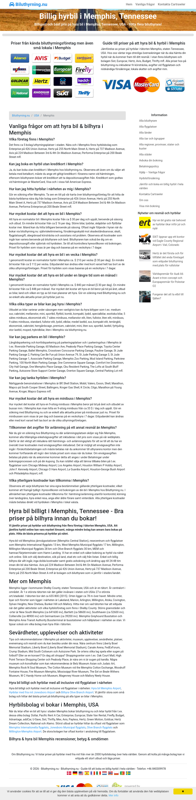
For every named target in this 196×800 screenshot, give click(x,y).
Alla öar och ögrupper (152, 138)
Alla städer (145, 154)
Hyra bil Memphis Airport (106, 688)
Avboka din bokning (151, 160)
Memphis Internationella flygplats (29, 727)
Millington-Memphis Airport (25, 731)
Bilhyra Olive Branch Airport (77, 692)
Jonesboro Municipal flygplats (68, 727)
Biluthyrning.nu (28, 4)
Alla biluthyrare (148, 120)
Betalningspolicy (149, 166)
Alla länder (145, 132)
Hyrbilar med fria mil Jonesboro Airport (32, 692)
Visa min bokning (149, 206)
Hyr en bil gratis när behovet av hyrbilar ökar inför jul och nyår (169, 224)
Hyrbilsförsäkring (149, 178)
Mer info (113, 795)
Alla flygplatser (148, 126)
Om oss (143, 200)
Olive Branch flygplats (100, 727)
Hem (129, 4)
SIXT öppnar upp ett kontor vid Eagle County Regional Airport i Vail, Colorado (169, 240)
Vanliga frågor (145, 4)
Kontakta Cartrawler (171, 4)
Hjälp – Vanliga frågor (152, 172)
